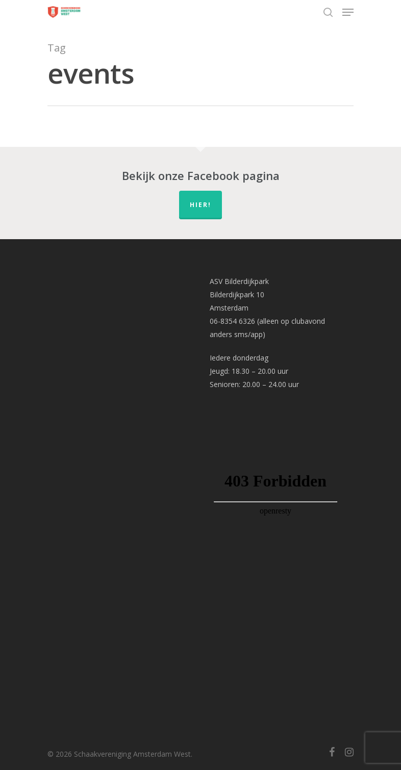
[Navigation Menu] (348, 12)
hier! (200, 204)
